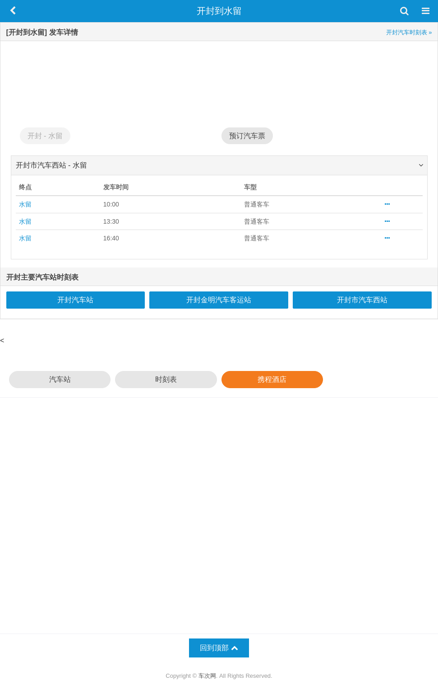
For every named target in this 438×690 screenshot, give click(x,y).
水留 (25, 204)
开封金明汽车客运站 (218, 300)
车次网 (207, 675)
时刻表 (166, 379)
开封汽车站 (75, 300)
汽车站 (60, 379)
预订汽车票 (247, 136)
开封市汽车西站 (362, 300)
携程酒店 (272, 379)
